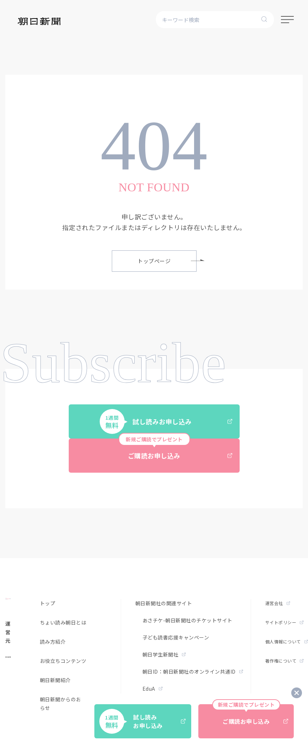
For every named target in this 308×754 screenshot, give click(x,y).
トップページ (167, 261)
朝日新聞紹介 (55, 680)
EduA (152, 688)
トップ (48, 603)
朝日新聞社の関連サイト (163, 603)
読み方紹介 (53, 641)
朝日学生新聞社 (164, 654)
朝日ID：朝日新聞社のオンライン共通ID (192, 671)
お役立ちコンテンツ (63, 660)
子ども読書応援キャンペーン (175, 637)
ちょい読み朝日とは (63, 622)
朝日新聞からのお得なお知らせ (71, 703)
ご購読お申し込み (176, 449)
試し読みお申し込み (166, 421)
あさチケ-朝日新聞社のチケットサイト (187, 620)
